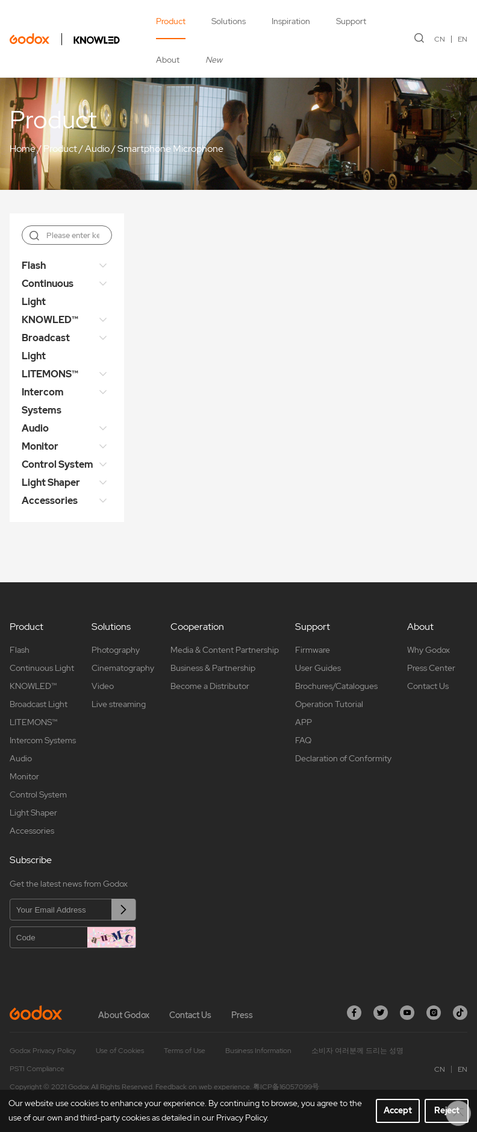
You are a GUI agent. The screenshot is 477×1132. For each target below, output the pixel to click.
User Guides (318, 667)
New (213, 59)
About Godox (123, 1015)
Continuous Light (47, 292)
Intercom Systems (43, 401)
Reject (447, 1110)
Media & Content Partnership (224, 649)
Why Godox (428, 649)
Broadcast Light (46, 347)
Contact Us (428, 686)
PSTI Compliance (37, 1069)
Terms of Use (184, 1050)
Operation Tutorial (329, 704)
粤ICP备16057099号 (286, 1087)
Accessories (50, 500)
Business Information (258, 1050)
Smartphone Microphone (170, 148)
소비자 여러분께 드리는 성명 (357, 1050)
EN (462, 39)
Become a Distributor (209, 686)
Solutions (228, 21)
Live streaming (119, 704)
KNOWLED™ (50, 319)
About (167, 59)
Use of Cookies (120, 1050)
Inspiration (291, 21)
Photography (116, 649)
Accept (398, 1110)
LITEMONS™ (50, 374)
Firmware (312, 649)
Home (23, 148)
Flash (34, 265)
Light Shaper (51, 482)
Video (103, 686)
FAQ (303, 740)
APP (303, 722)
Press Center (431, 667)
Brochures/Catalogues (336, 686)
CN (439, 39)
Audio (97, 148)
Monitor (40, 446)
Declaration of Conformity (343, 758)
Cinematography (123, 667)
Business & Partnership (212, 667)
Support (351, 21)
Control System (57, 464)
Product (171, 21)
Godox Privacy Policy (43, 1050)
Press (242, 1015)
